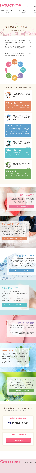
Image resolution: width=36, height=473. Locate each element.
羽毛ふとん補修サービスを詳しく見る (14, 238)
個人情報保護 (28, 462)
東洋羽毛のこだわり (7, 11)
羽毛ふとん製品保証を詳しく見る (21, 206)
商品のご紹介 (22, 11)
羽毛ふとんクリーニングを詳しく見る (21, 270)
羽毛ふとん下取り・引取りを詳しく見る (22, 390)
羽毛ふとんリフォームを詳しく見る (14, 304)
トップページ (26, 6)
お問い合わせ (18, 440)
